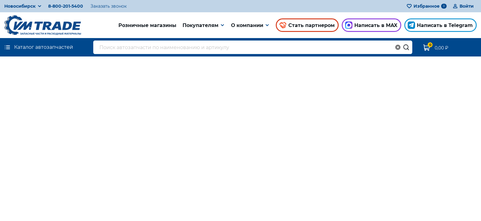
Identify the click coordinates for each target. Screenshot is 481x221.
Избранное (427, 6)
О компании (247, 25)
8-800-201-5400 (65, 6)
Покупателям (200, 25)
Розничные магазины (147, 25)
